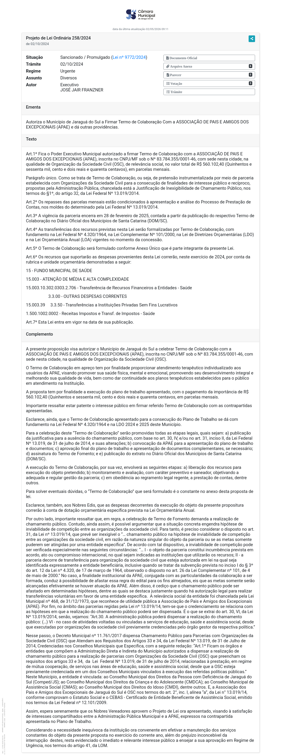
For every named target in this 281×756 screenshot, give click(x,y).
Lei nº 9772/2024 (129, 57)
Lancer (5, 725)
